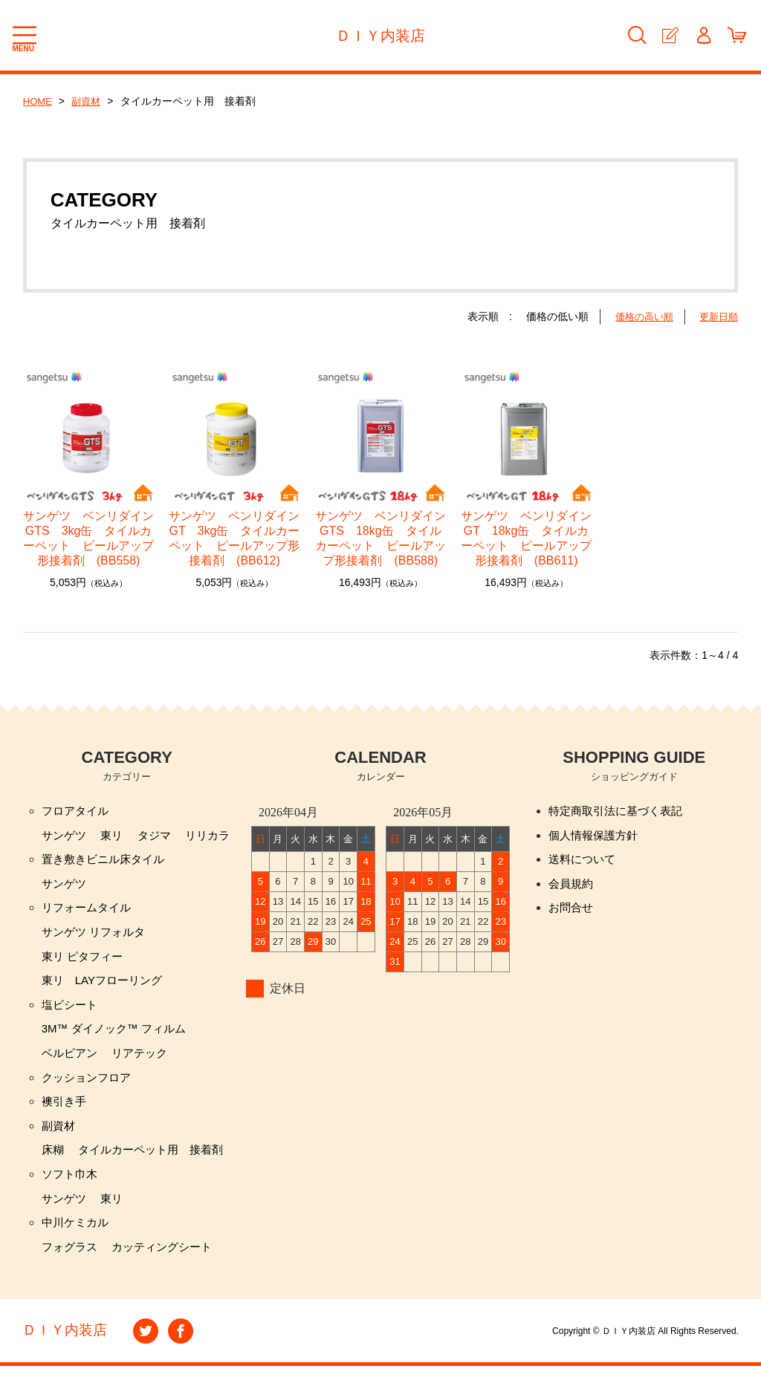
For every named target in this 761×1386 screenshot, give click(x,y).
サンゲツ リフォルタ (97, 937)
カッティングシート (168, 1266)
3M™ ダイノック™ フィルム (118, 1038)
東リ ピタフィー (85, 963)
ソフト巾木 (71, 1190)
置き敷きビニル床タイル (107, 862)
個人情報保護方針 (596, 836)
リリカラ (215, 836)
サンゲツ (65, 836)
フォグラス (71, 1266)
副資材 (89, 101)
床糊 (53, 1165)
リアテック (145, 1064)
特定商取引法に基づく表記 (619, 811)
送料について (584, 862)
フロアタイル (77, 811)
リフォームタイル (89, 912)
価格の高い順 (639, 316)
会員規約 (572, 887)
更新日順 (717, 316)
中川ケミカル (77, 1240)
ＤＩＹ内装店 (380, 35)
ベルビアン (71, 1064)
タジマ (160, 836)
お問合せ (572, 912)
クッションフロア (89, 1089)
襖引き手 (65, 1114)
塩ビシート (71, 1013)
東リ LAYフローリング (106, 988)
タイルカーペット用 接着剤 (157, 1165)
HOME (38, 101)
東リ (115, 836)
